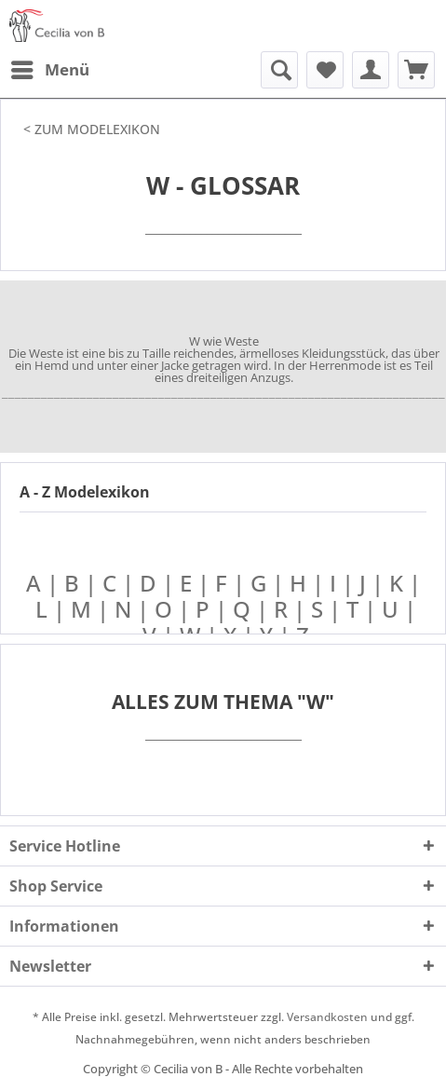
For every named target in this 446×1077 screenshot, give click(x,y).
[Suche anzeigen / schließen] (279, 70)
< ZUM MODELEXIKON (91, 129)
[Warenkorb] (416, 70)
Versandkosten (327, 1017)
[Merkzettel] (325, 70)
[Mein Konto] (370, 70)
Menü (50, 67)
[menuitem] (49, 70)
